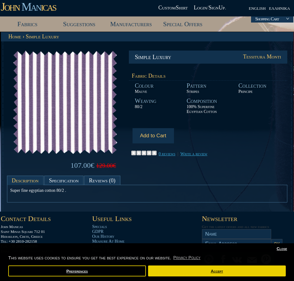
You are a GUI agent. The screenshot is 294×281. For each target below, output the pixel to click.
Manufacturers (131, 24)
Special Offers (183, 24)
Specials (99, 226)
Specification (64, 180)
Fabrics (27, 24)
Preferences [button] (77, 271)
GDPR (98, 231)
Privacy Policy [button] (186, 257)
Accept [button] (217, 271)
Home (15, 36)
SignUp (217, 8)
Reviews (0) (102, 180)
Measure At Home (108, 241)
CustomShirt (173, 8)
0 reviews (167, 154)
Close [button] (282, 248)
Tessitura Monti (262, 57)
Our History (103, 236)
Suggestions (79, 24)
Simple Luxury (42, 36)
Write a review (193, 154)
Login (200, 8)
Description (25, 180)
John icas (28, 6)
